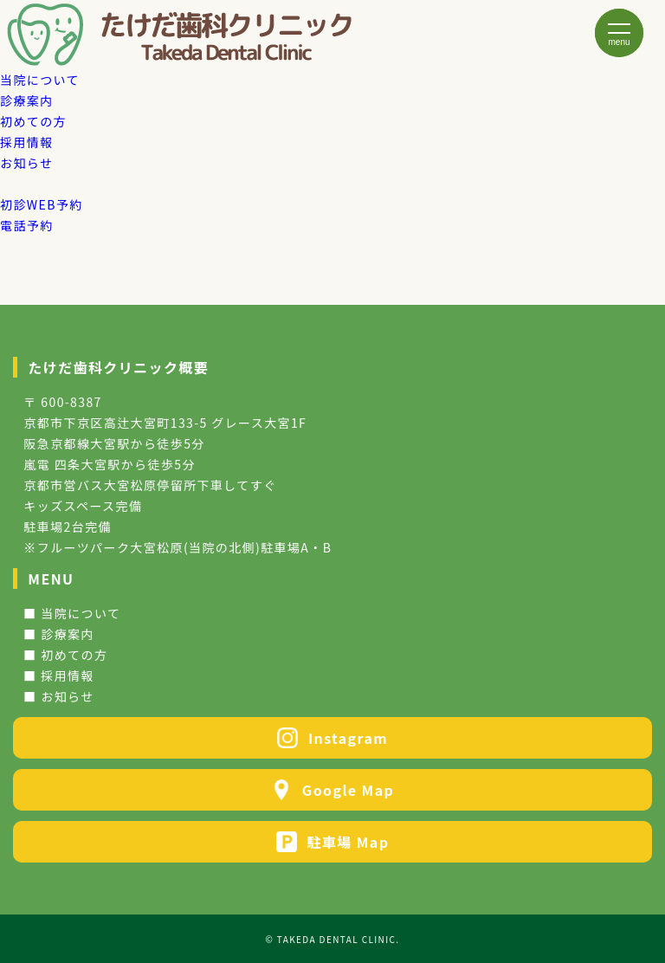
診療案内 (27, 100)
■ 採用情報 (58, 675)
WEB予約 (41, 204)
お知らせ (26, 162)
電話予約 (27, 225)
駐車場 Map (333, 841)
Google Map (332, 789)
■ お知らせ (58, 696)
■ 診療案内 (58, 634)
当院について (40, 79)
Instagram (332, 737)
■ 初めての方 (65, 654)
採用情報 (27, 142)
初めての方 (33, 121)
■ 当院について (71, 613)
